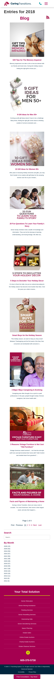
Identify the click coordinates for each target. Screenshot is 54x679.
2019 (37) (7, 563)
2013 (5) (6, 578)
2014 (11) (7, 576)
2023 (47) (7, 553)
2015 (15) (7, 573)
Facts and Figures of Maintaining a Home (27, 501)
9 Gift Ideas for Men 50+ (27, 115)
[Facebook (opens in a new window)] (28, 653)
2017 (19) (7, 568)
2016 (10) (7, 571)
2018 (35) (7, 566)
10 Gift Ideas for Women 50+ (27, 169)
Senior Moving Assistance (27, 605)
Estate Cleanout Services (27, 646)
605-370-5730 (28, 660)
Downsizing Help (27, 619)
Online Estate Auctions (27, 637)
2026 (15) (7, 546)
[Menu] (46, 3)
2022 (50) (7, 556)
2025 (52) (7, 548)
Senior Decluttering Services (27, 624)
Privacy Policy (32, 672)
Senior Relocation (27, 601)
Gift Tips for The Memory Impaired (27, 60)
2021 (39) (7, 558)
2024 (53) (7, 551)
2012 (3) (6, 581)
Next (35, 525)
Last (40, 525)
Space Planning (27, 628)
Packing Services (27, 610)
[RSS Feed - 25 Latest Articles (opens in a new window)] (47, 17)
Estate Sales (27, 633)
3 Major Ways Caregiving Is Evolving (27, 390)
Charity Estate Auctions (27, 642)
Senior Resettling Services (27, 614)
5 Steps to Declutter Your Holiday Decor (27, 281)
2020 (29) (7, 561)
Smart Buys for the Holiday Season (27, 335)
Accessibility (21, 672)
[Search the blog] (27, 537)
